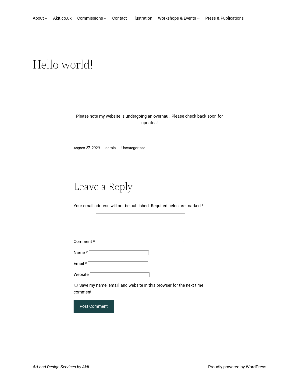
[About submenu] (46, 18)
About (38, 18)
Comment (84, 247)
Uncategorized (133, 148)
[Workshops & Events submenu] (198, 18)
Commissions (90, 18)
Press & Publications (224, 18)
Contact (119, 18)
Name (81, 258)
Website (81, 280)
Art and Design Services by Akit (61, 372)
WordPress (256, 372)
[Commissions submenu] (105, 18)
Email (80, 269)
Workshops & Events (177, 18)
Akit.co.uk (62, 18)
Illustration (142, 18)
